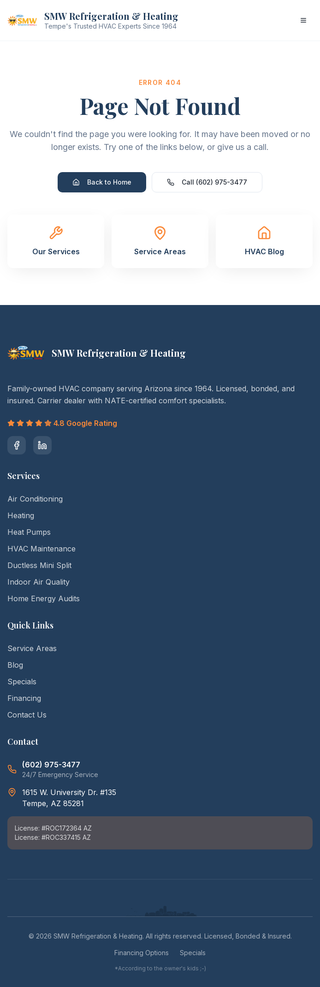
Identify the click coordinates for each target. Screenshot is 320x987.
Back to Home (101, 182)
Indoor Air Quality (38, 581)
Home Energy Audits (43, 598)
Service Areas (32, 648)
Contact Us (27, 714)
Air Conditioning (35, 498)
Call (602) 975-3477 (207, 182)
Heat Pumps (29, 532)
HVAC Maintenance (41, 548)
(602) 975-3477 (51, 764)
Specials (21, 681)
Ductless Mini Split (39, 565)
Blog (15, 665)
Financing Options (141, 953)
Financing (24, 698)
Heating (20, 515)
